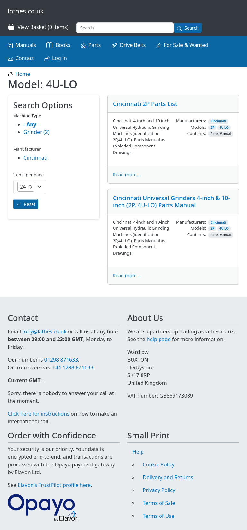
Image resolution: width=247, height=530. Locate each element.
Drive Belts (133, 45)
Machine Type (27, 116)
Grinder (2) (36, 132)
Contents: (196, 133)
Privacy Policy (159, 490)
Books (63, 45)
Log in (59, 58)
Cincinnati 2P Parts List (145, 104)
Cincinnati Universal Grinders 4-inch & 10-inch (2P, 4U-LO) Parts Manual (171, 201)
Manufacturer (27, 149)
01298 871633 (61, 359)
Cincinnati (218, 121)
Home (22, 73)
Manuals (25, 45)
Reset (29, 204)
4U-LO (224, 128)
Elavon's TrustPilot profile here (54, 485)
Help (138, 451)
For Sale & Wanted (186, 45)
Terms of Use (158, 515)
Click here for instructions (38, 413)
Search (192, 28)
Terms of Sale (159, 503)
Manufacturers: (191, 121)
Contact (24, 58)
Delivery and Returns (168, 477)
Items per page (28, 175)
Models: (198, 127)
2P (212, 128)
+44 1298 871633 (72, 367)
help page (159, 339)
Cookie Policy (159, 464)
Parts (94, 45)
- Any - (31, 124)
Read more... (126, 175)
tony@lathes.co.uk (44, 331)
